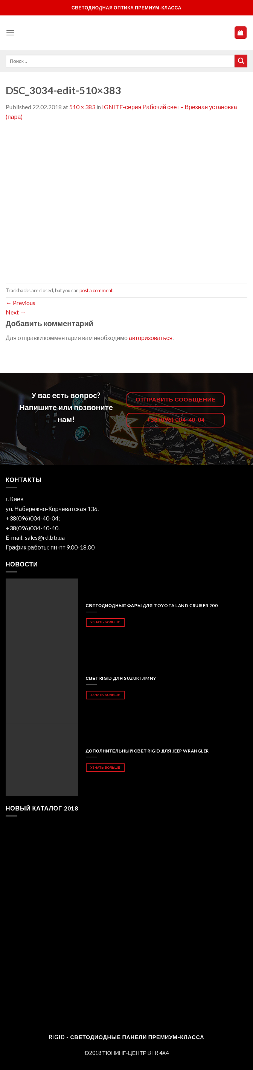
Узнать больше (105, 622)
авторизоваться (150, 337)
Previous (20, 302)
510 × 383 (82, 106)
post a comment (96, 290)
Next (16, 312)
